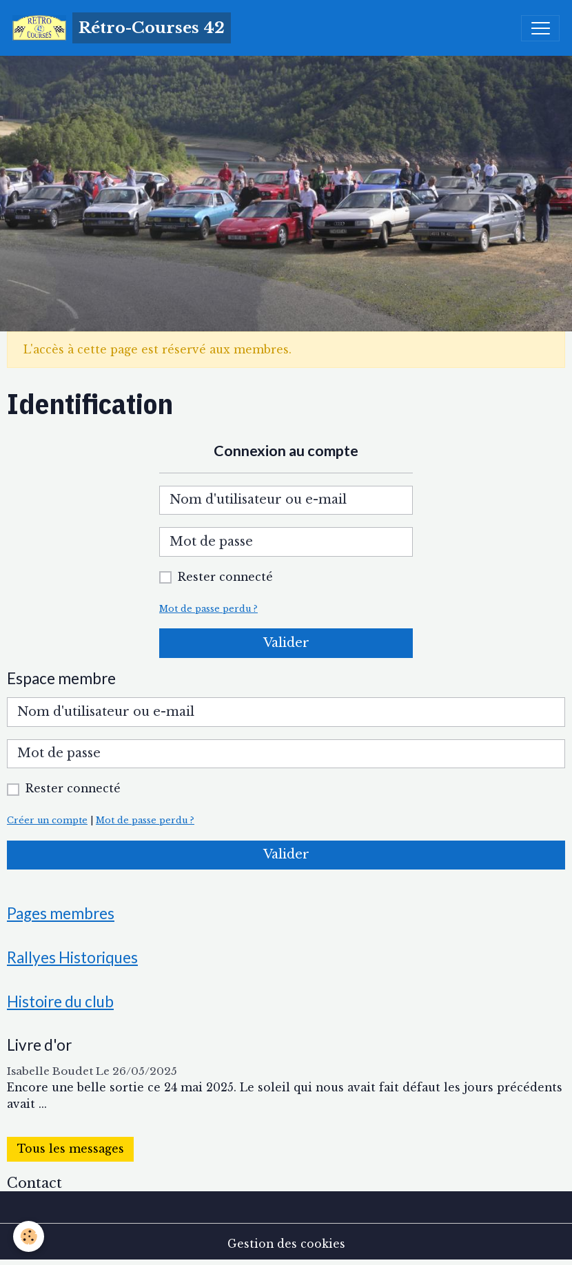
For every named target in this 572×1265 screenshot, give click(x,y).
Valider (286, 642)
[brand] (121, 27)
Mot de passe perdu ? (208, 609)
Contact (34, 1183)
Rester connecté (225, 577)
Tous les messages (70, 1148)
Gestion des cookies (286, 1244)
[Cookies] (29, 1236)
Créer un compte (47, 820)
